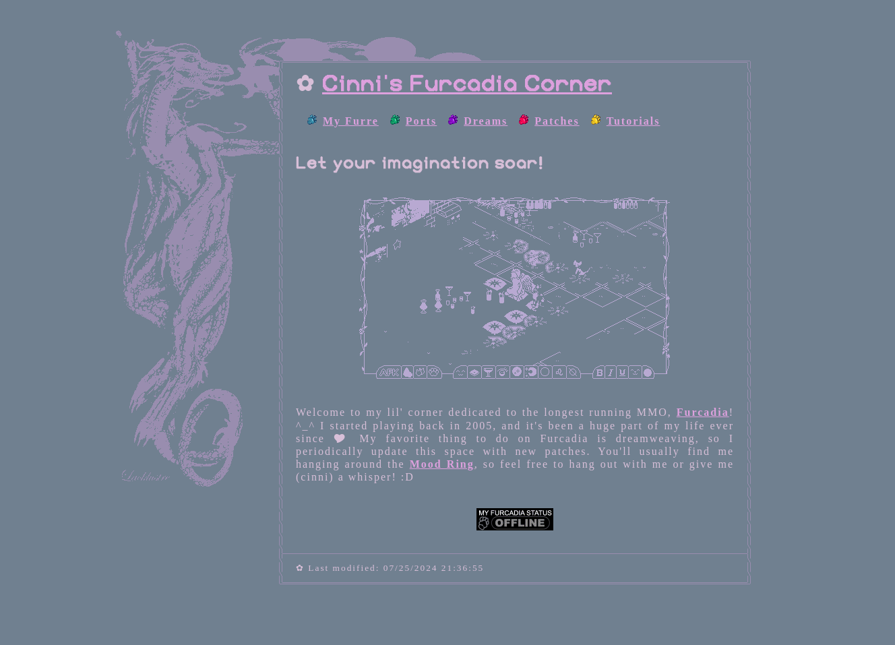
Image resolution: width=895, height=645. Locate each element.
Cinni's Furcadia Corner (467, 84)
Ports (421, 121)
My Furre (351, 121)
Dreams (485, 121)
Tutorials (633, 121)
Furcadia (703, 412)
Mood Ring (442, 464)
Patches (556, 121)
